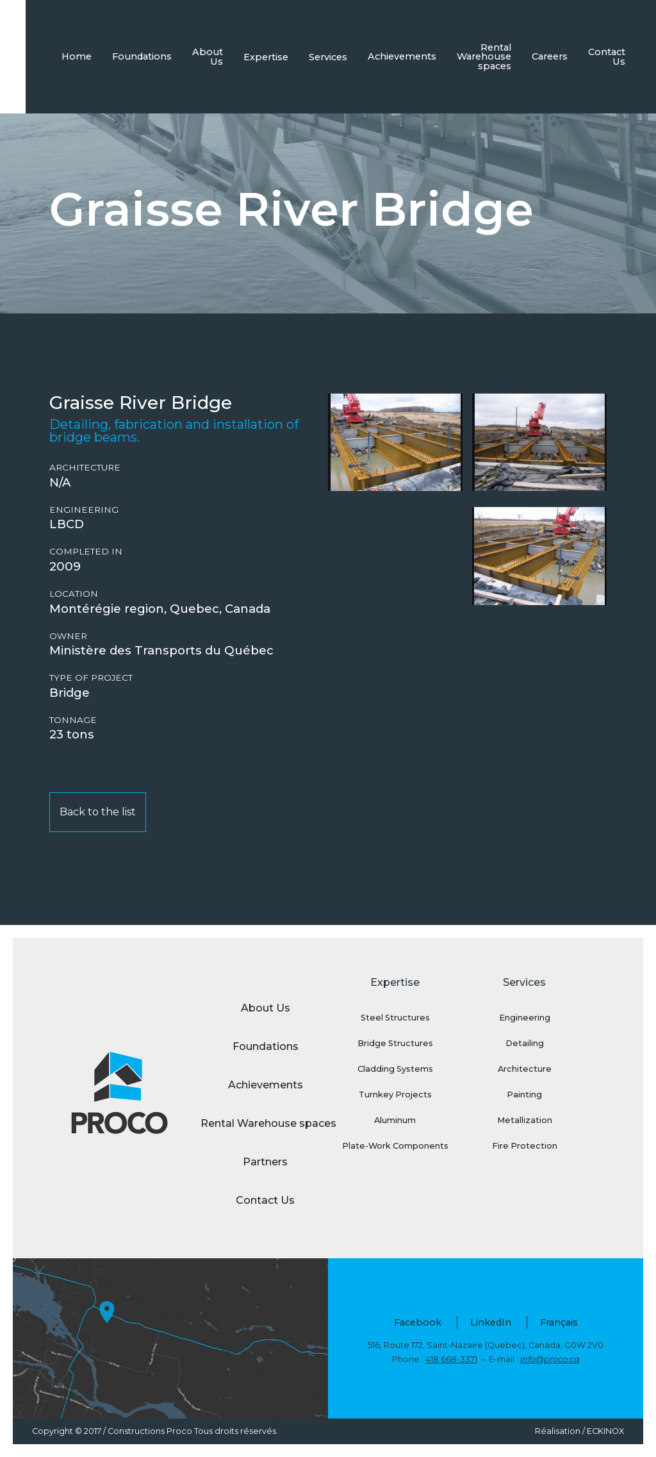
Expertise (265, 57)
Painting (524, 1094)
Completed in (85, 551)
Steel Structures (395, 1017)
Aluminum (395, 1120)
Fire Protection (524, 1146)
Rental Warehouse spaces (484, 57)
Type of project (91, 678)
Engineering (84, 510)
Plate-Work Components (395, 1146)
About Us (207, 56)
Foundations (142, 56)
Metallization (524, 1120)
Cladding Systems (395, 1069)
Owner (68, 636)
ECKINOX (605, 1431)
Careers (550, 56)
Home (77, 56)
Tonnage (73, 720)
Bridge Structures (395, 1043)
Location (73, 594)
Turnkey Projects (395, 1094)
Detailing (524, 1043)
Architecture (84, 467)
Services (328, 57)
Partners (265, 1162)
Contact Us (606, 56)
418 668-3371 (451, 1359)
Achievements (402, 56)
